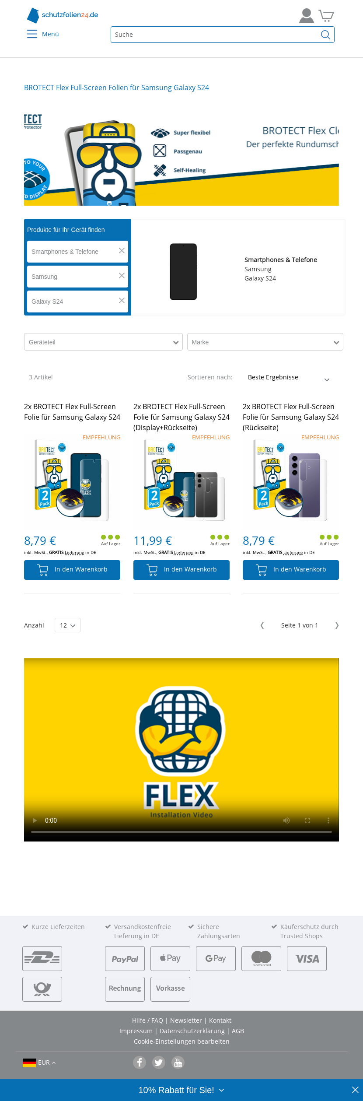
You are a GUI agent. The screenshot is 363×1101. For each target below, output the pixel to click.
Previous (263, 625)
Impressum (136, 1031)
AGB (238, 1031)
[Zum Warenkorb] (326, 15)
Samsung (44, 276)
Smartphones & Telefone (64, 251)
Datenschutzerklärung (193, 1031)
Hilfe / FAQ (148, 1020)
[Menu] (26, 28)
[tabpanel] (181, 155)
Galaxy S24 (47, 301)
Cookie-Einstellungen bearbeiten (182, 1041)
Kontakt (220, 1020)
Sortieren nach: (210, 377)
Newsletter (187, 1020)
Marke (200, 342)
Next (335, 625)
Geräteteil (42, 342)
